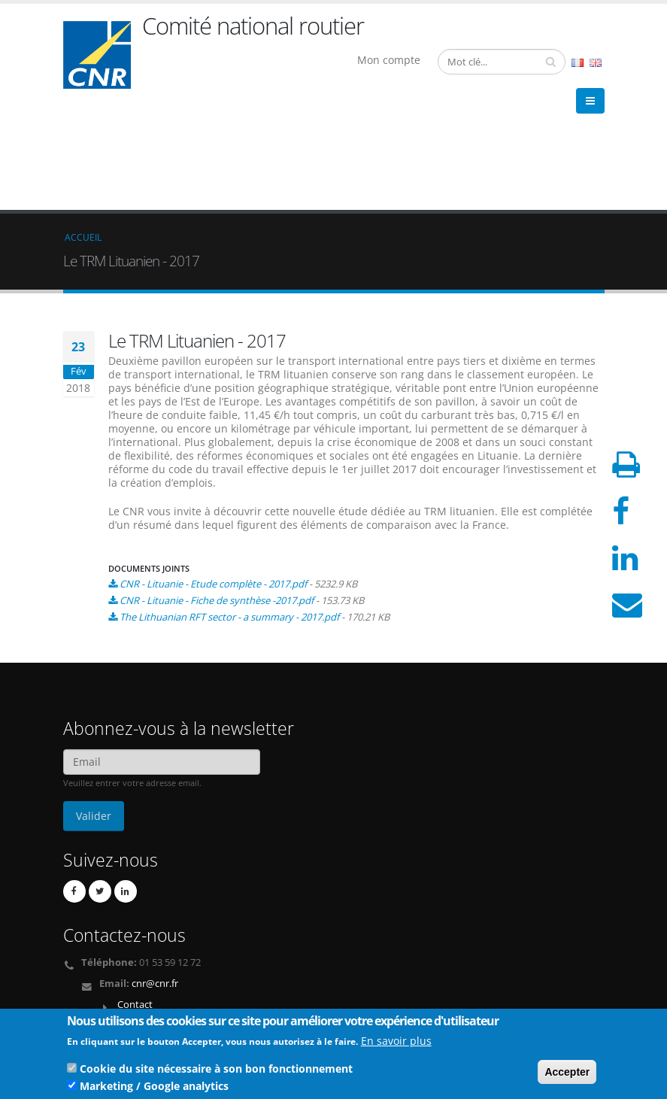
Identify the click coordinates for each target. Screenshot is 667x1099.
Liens (84, 982)
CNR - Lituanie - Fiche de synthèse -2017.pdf (217, 490)
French (577, 63)
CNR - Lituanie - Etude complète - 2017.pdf (213, 474)
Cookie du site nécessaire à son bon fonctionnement (216, 1071)
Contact (135, 894)
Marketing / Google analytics (154, 1089)
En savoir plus (396, 1044)
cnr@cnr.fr (155, 873)
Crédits (89, 994)
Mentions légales (110, 1006)
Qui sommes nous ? (117, 970)
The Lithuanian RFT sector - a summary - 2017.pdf (229, 507)
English (596, 63)
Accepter (567, 1075)
